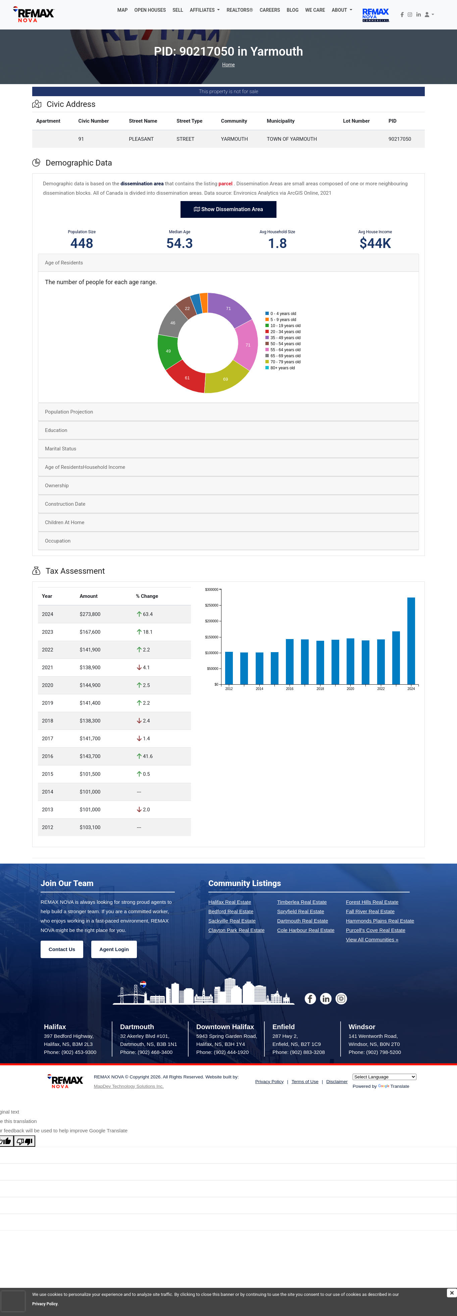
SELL (177, 10)
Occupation (57, 541)
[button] (205, 10)
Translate (393, 1086)
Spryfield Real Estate (300, 911)
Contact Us (62, 949)
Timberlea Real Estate (302, 902)
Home (228, 64)
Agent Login (114, 949)
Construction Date (65, 504)
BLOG (293, 10)
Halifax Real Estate (229, 902)
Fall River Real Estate (370, 911)
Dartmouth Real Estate (302, 921)
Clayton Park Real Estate (236, 930)
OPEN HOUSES (150, 10)
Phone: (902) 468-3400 (146, 1052)
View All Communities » (372, 939)
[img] (452, 1293)
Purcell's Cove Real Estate (375, 930)
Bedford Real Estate (230, 911)
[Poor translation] (24, 1141)
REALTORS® (239, 10)
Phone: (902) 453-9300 (70, 1052)
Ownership (57, 486)
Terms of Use (305, 1081)
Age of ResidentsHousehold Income (85, 467)
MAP (122, 10)
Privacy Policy (46, 1303)
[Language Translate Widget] (384, 1077)
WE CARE (315, 10)
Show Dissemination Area (228, 209)
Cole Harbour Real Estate (306, 930)
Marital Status (60, 449)
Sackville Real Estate (232, 921)
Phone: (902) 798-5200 (375, 1052)
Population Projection (69, 412)
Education (56, 430)
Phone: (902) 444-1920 (222, 1052)
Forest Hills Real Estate (372, 902)
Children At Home (64, 522)
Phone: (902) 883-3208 (298, 1052)
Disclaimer (337, 1081)
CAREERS (270, 10)
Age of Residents (64, 263)
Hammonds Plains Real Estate (380, 921)
